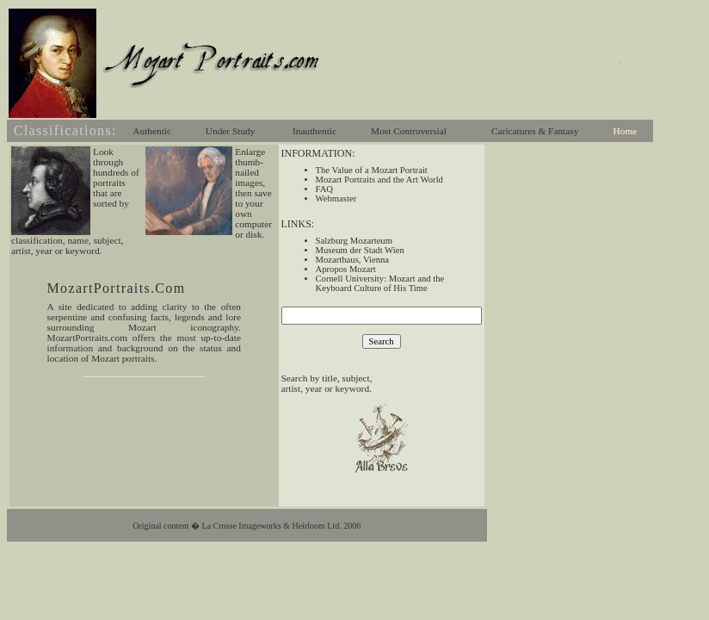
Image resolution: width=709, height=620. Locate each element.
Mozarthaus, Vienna (353, 259)
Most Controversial (409, 131)
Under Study (231, 131)
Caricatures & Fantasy (534, 131)
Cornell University (350, 278)
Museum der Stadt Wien (360, 250)
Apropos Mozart (346, 269)
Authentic (152, 131)
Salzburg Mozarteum (354, 240)
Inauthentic (314, 131)
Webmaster (336, 198)
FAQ (325, 189)
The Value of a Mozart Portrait (372, 170)
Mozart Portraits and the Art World (379, 179)
